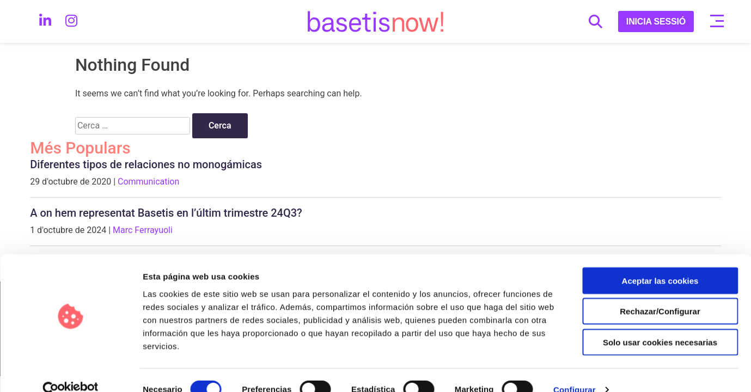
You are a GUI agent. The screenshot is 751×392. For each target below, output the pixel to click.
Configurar (574, 370)
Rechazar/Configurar (660, 292)
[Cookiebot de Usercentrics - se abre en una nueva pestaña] (70, 371)
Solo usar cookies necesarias (660, 322)
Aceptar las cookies (660, 261)
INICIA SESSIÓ (656, 21)
